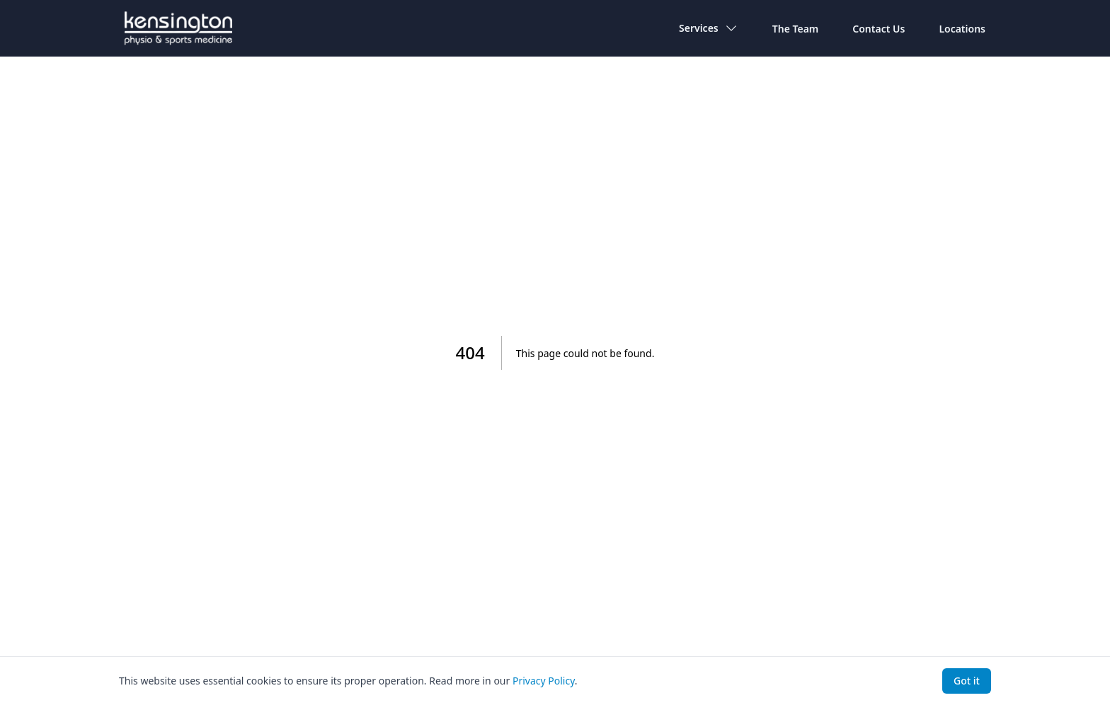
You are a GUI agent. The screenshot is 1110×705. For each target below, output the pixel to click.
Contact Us (878, 28)
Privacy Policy (544, 680)
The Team (795, 28)
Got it (967, 680)
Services (708, 28)
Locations (962, 28)
